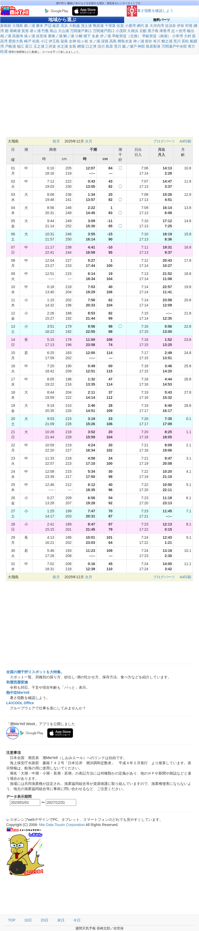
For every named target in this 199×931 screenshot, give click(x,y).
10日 (28, 920)
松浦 (4, 51)
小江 (44, 41)
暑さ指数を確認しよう (150, 11)
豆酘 (143, 31)
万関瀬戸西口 (104, 31)
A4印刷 (185, 141)
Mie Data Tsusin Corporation (62, 825)
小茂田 (121, 31)
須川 (101, 46)
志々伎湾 (178, 31)
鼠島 (64, 41)
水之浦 (62, 46)
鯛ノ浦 (68, 36)
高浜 (64, 26)
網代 (140, 26)
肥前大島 (16, 41)
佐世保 (41, 36)
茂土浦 (86, 26)
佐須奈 (170, 26)
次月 (88, 141)
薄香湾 (164, 31)
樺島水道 (125, 41)
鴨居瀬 (98, 26)
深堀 (104, 41)
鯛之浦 (166, 41)
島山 (53, 31)
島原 (109, 46)
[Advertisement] (99, 95)
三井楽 (50, 46)
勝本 (39, 26)
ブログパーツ (164, 141)
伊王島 (54, 41)
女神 (72, 41)
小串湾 (177, 36)
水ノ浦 (94, 41)
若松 (185, 41)
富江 (28, 46)
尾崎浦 (15, 31)
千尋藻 (110, 26)
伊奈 (180, 26)
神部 (141, 46)
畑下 (87, 36)
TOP (12, 920)
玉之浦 (38, 46)
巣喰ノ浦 (55, 36)
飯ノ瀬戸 (129, 46)
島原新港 (153, 46)
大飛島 (17, 26)
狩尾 (189, 26)
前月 (56, 141)
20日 (44, 920)
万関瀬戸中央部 (174, 46)
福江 (20, 46)
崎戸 (27, 41)
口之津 (91, 46)
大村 (187, 36)
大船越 (74, 26)
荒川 (177, 41)
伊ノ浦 (105, 36)
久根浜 (132, 31)
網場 (80, 46)
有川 (156, 41)
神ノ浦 (138, 41)
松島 (36, 41)
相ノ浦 (5, 36)
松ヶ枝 (82, 41)
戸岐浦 (10, 46)
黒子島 (153, 31)
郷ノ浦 (29, 26)
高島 (113, 41)
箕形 (25, 31)
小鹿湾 (130, 26)
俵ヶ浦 (29, 36)
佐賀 (120, 26)
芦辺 (48, 26)
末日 (61, 920)
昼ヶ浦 (35, 31)
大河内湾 (157, 26)
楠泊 (190, 31)
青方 (191, 46)
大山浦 (63, 31)
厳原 (56, 26)
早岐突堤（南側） (156, 36)
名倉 (95, 36)
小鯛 (78, 36)
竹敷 (45, 31)
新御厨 (5, 26)
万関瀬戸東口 (81, 31)
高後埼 (17, 36)
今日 (77, 920)
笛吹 (148, 41)
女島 (72, 46)
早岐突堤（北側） (126, 36)
